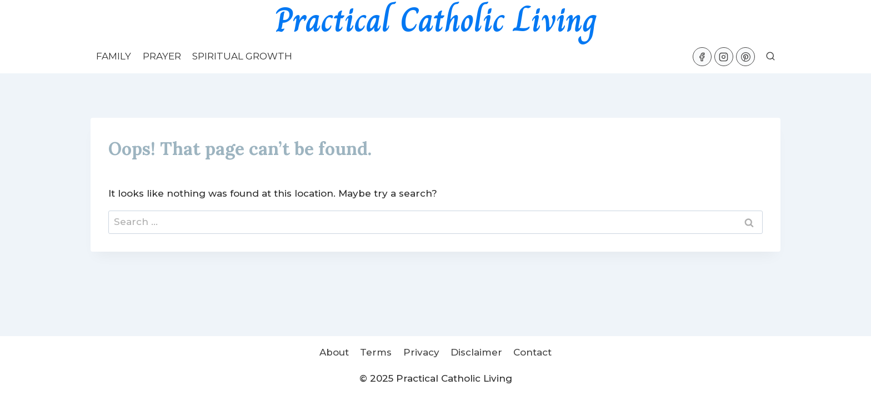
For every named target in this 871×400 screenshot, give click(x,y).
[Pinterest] (745, 56)
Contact (532, 352)
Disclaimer (476, 352)
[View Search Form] (770, 57)
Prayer (162, 56)
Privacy (421, 352)
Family (113, 56)
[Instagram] (723, 56)
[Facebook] (702, 56)
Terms (376, 352)
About (334, 352)
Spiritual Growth (242, 56)
